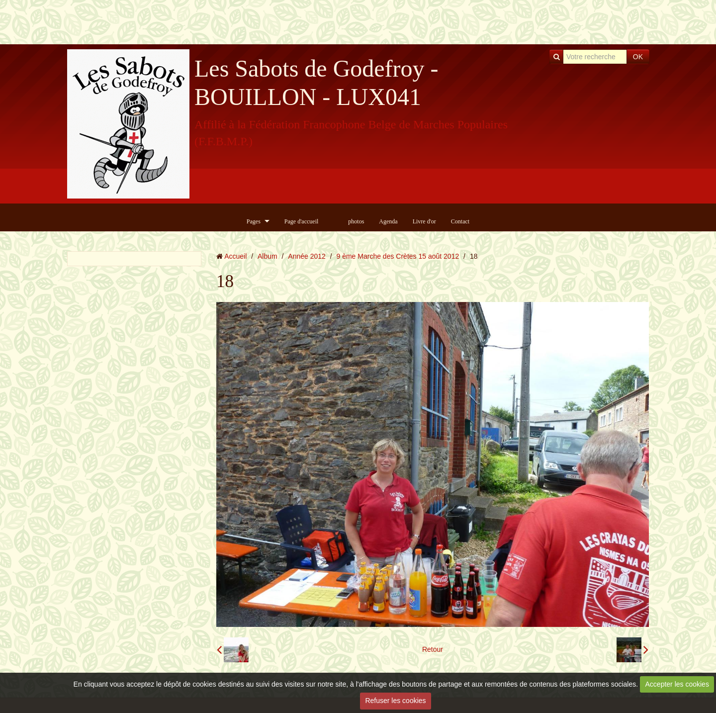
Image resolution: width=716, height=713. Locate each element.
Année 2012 (307, 256)
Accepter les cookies (677, 684)
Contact (460, 221)
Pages (254, 221)
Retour (432, 649)
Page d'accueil (301, 221)
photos (356, 221)
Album (267, 256)
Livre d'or (424, 221)
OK (638, 57)
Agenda (388, 221)
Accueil (235, 256)
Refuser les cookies (395, 701)
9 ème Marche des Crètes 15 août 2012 (398, 256)
